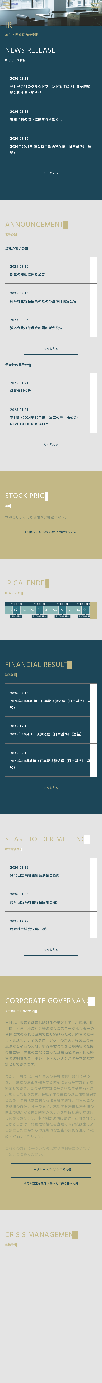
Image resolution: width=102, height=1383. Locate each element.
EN (85, 6)
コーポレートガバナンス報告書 (51, 1169)
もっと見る (51, 173)
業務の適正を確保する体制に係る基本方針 (51, 1183)
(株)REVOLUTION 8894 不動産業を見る (50, 532)
